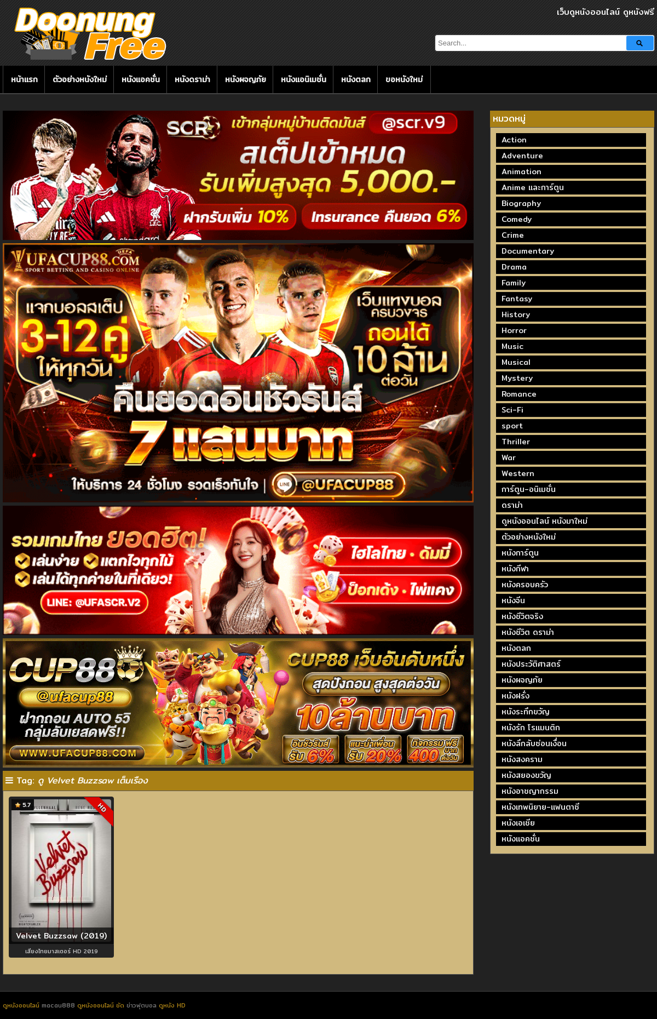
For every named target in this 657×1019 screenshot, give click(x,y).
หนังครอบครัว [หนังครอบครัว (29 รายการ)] (525, 585)
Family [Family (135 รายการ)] (514, 283)
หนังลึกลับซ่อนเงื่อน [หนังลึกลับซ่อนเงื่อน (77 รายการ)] (534, 743)
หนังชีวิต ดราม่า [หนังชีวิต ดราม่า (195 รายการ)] (528, 632)
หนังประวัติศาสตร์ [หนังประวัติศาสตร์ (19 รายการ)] (531, 664)
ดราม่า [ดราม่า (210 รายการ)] (512, 505)
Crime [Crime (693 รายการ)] (513, 235)
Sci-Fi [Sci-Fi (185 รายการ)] (512, 410)
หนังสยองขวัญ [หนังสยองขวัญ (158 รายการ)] (526, 775)
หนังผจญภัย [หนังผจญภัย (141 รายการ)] (522, 680)
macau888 (58, 1005)
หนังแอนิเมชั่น (303, 79)
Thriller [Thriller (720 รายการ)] (516, 442)
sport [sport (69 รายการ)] (512, 426)
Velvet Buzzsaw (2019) (61, 936)
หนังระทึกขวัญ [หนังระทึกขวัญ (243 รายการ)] (526, 712)
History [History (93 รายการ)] (516, 314)
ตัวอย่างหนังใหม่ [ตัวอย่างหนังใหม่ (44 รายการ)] (529, 537)
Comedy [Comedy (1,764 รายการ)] (517, 219)
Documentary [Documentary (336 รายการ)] (528, 251)
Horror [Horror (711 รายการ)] (514, 330)
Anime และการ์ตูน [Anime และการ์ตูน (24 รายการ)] (533, 187)
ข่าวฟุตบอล (142, 1005)
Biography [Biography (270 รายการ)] (521, 203)
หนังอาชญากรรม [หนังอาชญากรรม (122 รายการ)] (530, 791)
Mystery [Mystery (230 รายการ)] (517, 378)
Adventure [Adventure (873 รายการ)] (522, 156)
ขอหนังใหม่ (404, 79)
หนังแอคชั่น (141, 79)
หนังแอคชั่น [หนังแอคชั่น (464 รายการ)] (521, 839)
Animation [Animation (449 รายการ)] (521, 171)
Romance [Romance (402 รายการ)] (519, 394)
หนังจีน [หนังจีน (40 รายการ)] (513, 600)
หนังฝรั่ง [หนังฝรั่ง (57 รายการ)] (515, 696)
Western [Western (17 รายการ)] (518, 473)
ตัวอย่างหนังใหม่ (80, 79)
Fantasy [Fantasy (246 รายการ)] (517, 299)
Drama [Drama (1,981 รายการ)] (514, 267)
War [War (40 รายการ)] (509, 457)
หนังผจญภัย (245, 79)
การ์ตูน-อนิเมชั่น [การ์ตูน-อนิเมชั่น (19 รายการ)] (529, 489)
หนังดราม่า (192, 79)
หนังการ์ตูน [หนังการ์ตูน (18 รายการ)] (520, 553)
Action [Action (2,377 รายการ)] (514, 140)
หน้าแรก (24, 79)
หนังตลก (356, 79)
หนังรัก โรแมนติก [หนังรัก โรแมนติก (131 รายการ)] (531, 728)
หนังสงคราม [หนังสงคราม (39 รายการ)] (522, 759)
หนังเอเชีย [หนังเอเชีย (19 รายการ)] (518, 823)
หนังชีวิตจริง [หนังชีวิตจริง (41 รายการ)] (522, 616)
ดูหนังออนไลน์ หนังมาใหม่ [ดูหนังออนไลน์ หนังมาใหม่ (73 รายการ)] (544, 521)
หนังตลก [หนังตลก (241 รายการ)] (516, 648)
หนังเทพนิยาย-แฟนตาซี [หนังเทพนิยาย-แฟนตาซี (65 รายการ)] (540, 807)
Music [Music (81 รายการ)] (512, 346)
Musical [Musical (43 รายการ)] (516, 362)
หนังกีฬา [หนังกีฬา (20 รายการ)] (515, 569)
